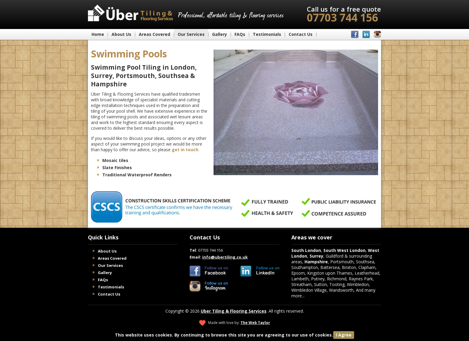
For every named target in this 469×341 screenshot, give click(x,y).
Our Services (191, 34)
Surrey (316, 256)
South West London (344, 250)
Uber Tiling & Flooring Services (234, 311)
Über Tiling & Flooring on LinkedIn (366, 34)
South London (306, 250)
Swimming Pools (129, 53)
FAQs (239, 34)
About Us (121, 34)
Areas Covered (154, 34)
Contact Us (301, 34)
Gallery (219, 34)
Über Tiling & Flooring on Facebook (354, 34)
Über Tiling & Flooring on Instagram (377, 34)
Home (98, 34)
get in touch (185, 149)
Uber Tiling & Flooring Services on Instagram (209, 286)
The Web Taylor (255, 322)
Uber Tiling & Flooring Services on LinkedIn (259, 271)
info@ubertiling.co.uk (225, 257)
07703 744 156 (344, 14)
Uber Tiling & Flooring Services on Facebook (209, 271)
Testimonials (267, 34)
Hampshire (316, 261)
